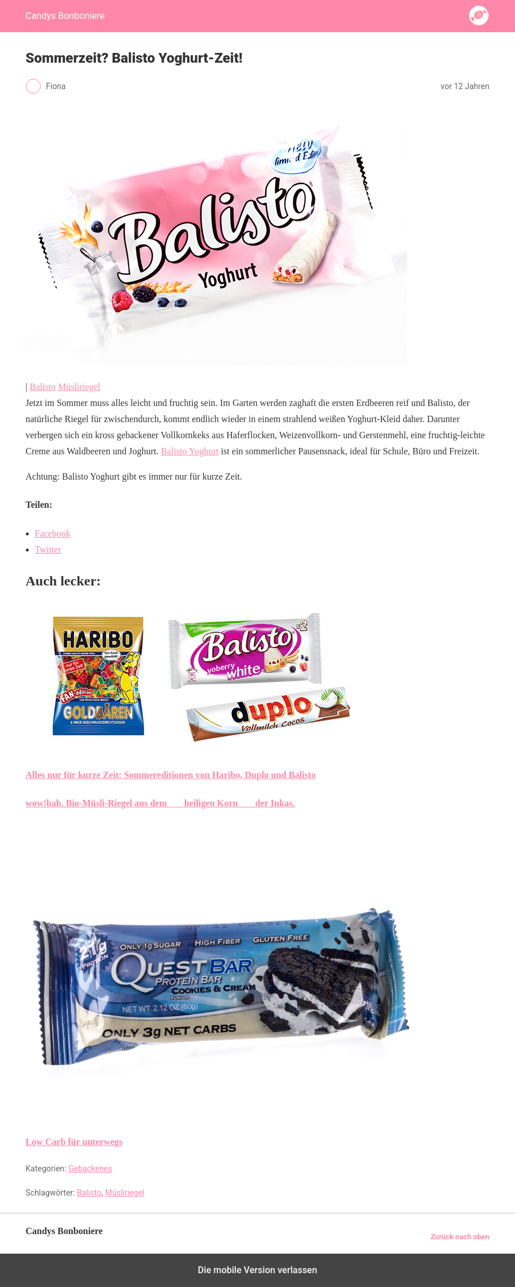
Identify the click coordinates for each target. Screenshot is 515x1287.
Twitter (48, 549)
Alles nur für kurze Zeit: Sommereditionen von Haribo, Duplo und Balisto (171, 775)
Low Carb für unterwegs (74, 1142)
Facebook (53, 533)
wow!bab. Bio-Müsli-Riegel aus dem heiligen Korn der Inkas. (160, 803)
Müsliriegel (79, 387)
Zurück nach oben (460, 1236)
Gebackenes (90, 1168)
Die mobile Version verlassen (257, 1270)
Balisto (43, 387)
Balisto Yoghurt (189, 451)
